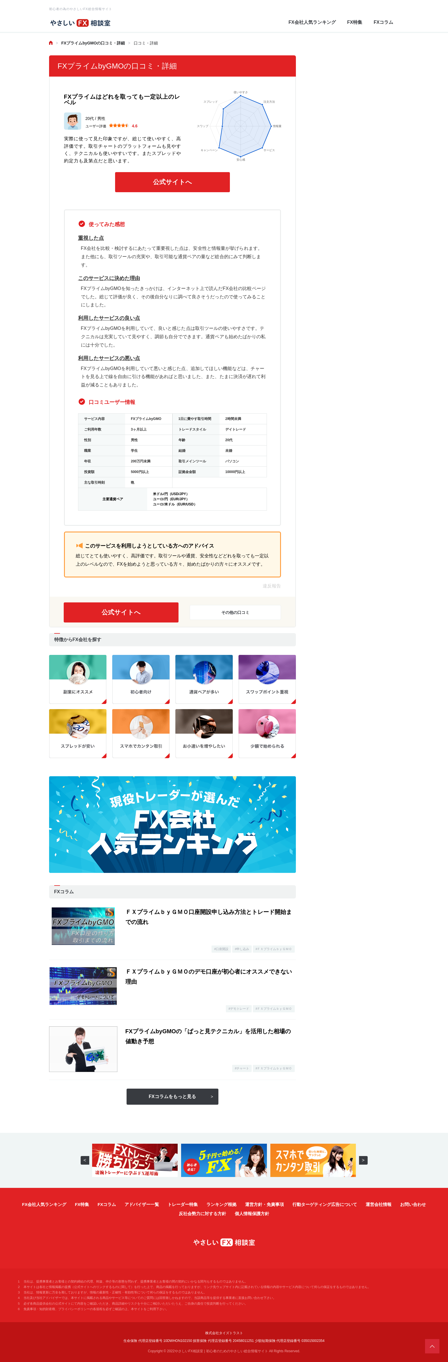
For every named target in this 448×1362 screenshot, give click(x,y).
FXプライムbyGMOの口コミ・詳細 (93, 43)
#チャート (242, 1068)
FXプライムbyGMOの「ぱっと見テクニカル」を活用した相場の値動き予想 (208, 1036)
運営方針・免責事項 (264, 1204)
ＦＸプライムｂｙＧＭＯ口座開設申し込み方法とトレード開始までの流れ (208, 917)
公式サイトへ (172, 182)
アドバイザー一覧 (142, 1204)
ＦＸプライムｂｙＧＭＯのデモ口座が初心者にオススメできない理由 (208, 976)
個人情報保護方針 (252, 1213)
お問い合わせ (413, 1204)
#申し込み (242, 949)
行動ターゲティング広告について (324, 1204)
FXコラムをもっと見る (172, 1096)
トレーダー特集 (183, 1204)
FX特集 (354, 22)
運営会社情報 (378, 1204)
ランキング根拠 (221, 1204)
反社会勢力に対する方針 (202, 1213)
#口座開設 (221, 949)
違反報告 (272, 585)
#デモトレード (238, 1008)
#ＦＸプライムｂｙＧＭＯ (273, 949)
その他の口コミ (235, 612)
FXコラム (383, 22)
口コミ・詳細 (146, 43)
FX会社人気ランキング (311, 22)
